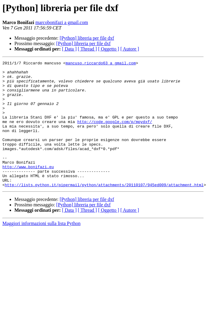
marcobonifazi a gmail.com (61, 22)
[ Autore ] (129, 48)
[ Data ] (69, 48)
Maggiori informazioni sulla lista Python (41, 248)
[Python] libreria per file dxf (87, 38)
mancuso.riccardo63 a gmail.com (101, 63)
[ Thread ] (87, 48)
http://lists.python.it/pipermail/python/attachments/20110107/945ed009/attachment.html (104, 210)
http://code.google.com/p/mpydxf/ (114, 134)
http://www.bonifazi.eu (28, 188)
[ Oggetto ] (108, 48)
